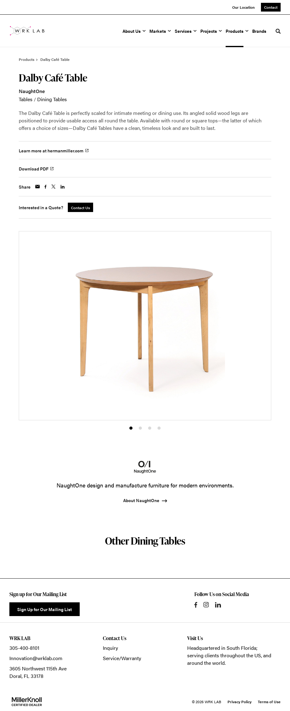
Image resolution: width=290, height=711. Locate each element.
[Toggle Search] (278, 31)
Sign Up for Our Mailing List (44, 609)
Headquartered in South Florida (221, 647)
